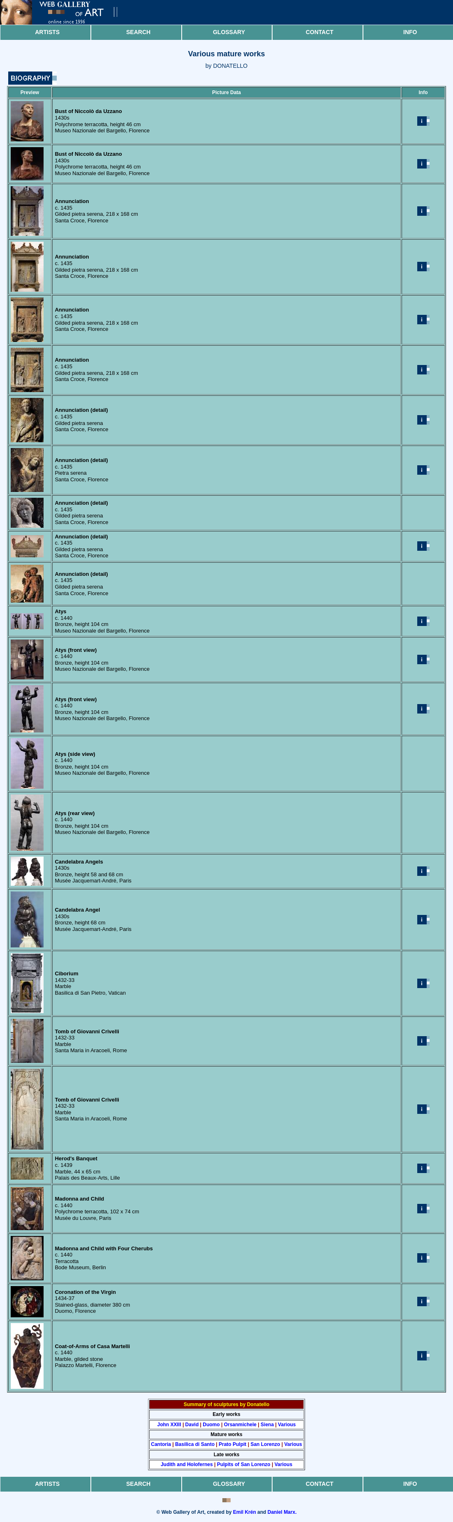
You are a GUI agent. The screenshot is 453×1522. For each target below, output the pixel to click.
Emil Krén (244, 1512)
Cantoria (161, 1444)
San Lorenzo (265, 1444)
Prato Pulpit (232, 1444)
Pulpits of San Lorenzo (243, 1464)
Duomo (211, 1424)
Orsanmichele (240, 1424)
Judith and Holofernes (187, 1464)
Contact (319, 32)
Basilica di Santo (195, 1444)
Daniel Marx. (282, 1512)
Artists (47, 32)
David (192, 1424)
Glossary (229, 32)
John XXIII (169, 1424)
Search (138, 32)
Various (287, 1424)
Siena (267, 1424)
